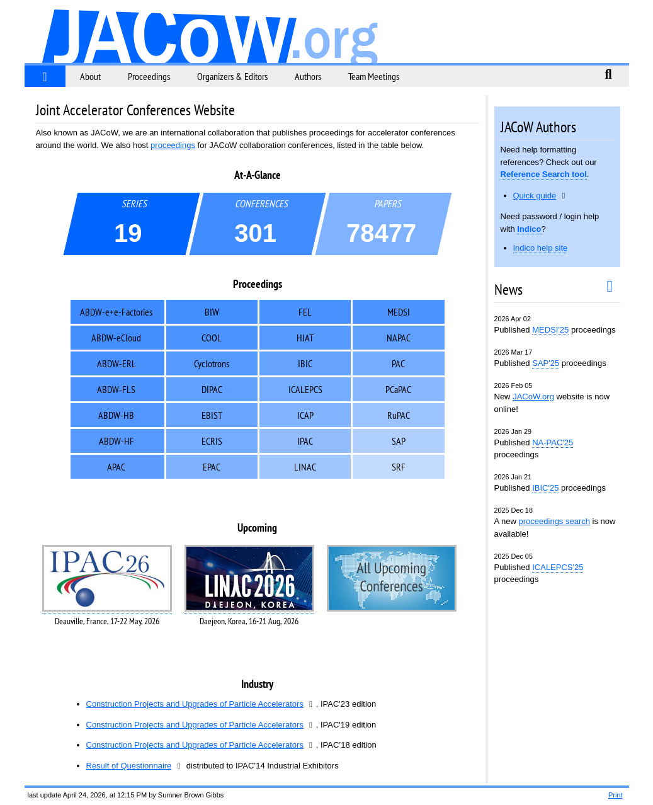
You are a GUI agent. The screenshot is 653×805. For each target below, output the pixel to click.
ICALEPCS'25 (557, 567)
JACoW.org (533, 396)
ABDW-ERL (116, 363)
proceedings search (554, 521)
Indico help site (540, 248)
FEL (305, 311)
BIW (212, 311)
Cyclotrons (211, 363)
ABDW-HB (116, 415)
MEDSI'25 (550, 329)
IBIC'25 (545, 488)
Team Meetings (373, 76)
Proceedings (149, 76)
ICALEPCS (305, 389)
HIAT (305, 337)
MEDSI (398, 311)
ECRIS (212, 441)
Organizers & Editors (232, 76)
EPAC (211, 466)
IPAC (305, 441)
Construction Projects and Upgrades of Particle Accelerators (195, 704)
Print (615, 795)
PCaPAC (398, 389)
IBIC (305, 363)
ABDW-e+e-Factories (116, 311)
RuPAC (398, 415)
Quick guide (535, 195)
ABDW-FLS (116, 389)
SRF (399, 466)
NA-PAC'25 (552, 442)
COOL (212, 337)
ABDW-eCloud (116, 337)
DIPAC (212, 389)
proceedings (172, 145)
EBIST (212, 415)
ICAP (305, 415)
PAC (398, 363)
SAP (399, 441)
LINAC (305, 466)
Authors (308, 76)
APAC (116, 466)
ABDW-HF (116, 441)
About (90, 76)
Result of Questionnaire (129, 765)
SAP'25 (545, 363)
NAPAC (399, 337)
